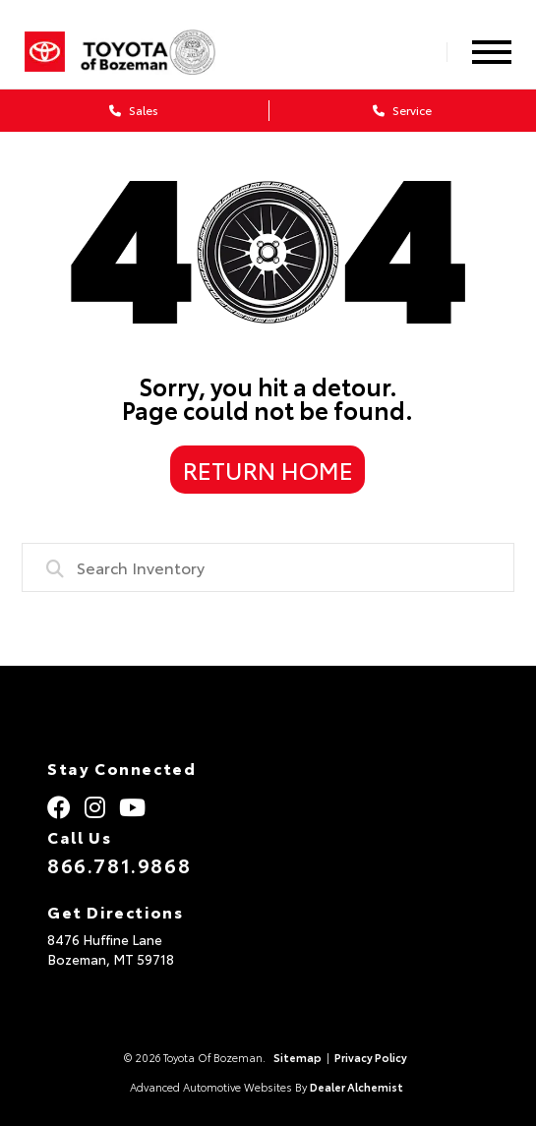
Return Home (268, 469)
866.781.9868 (119, 864)
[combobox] (268, 567)
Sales (133, 109)
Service (402, 109)
